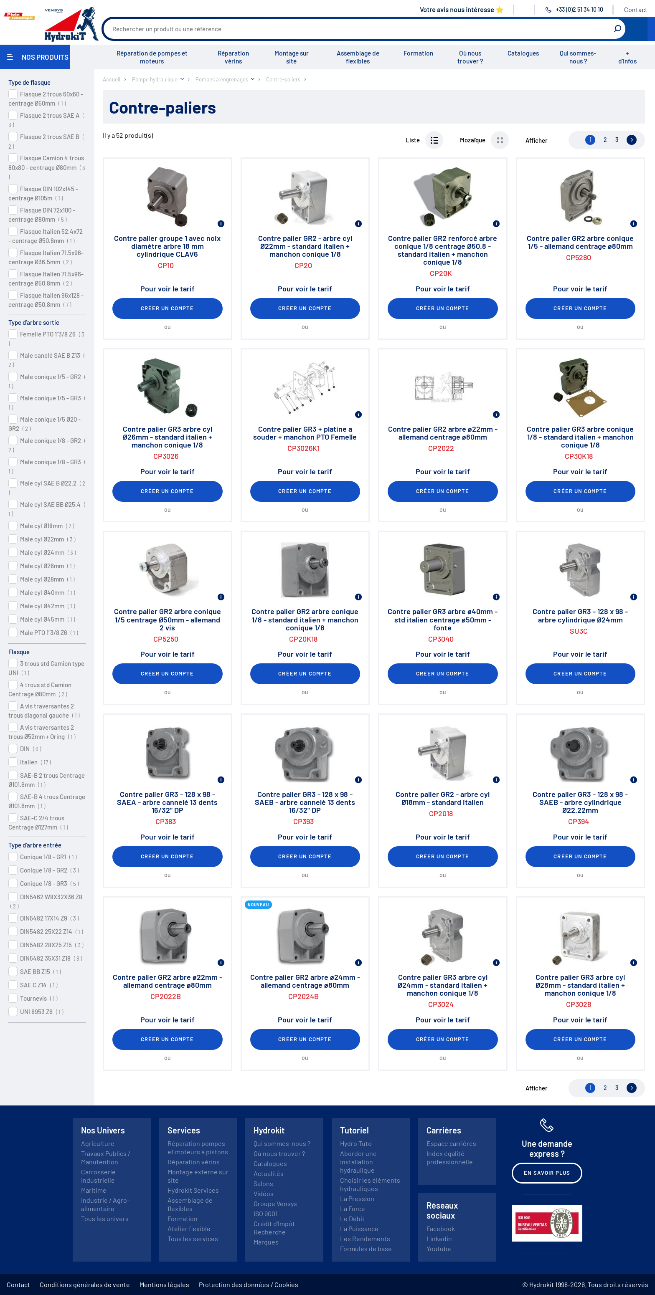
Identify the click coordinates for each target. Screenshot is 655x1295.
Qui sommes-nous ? (578, 57)
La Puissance (359, 1228)
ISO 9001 (266, 1213)
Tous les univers (105, 1218)
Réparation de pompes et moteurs (152, 57)
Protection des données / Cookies (248, 1284)
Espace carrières (451, 1143)
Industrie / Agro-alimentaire (105, 1204)
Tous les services (193, 1238)
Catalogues (523, 53)
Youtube (439, 1248)
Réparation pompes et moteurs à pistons (198, 1147)
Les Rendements (365, 1238)
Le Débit (352, 1218)
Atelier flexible (189, 1228)
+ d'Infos (627, 57)
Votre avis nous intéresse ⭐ (462, 9)
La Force (352, 1208)
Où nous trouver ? (470, 57)
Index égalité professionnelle (450, 1157)
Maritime (94, 1190)
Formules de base (366, 1248)
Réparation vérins (233, 57)
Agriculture (97, 1143)
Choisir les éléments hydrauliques (370, 1184)
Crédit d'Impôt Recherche (274, 1227)
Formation (418, 53)
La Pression (357, 1198)
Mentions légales (164, 1284)
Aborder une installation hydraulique (358, 1161)
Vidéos (264, 1193)
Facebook (441, 1228)
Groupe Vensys (275, 1203)
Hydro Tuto (356, 1143)
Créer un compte (167, 308)
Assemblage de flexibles (358, 57)
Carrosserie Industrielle (98, 1176)
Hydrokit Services (193, 1190)
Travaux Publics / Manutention (105, 1157)
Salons (263, 1183)
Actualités (269, 1173)
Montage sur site (291, 57)
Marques (266, 1242)
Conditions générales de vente (85, 1284)
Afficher (537, 140)
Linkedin (439, 1238)
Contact (635, 9)
